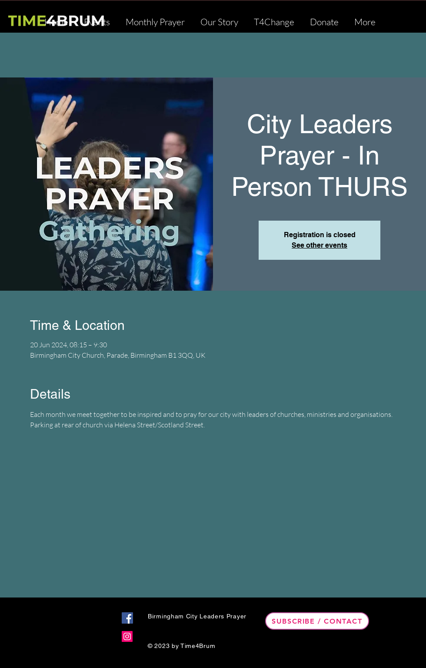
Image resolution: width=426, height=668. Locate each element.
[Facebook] (127, 618)
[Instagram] (127, 636)
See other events (319, 245)
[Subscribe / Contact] (317, 621)
